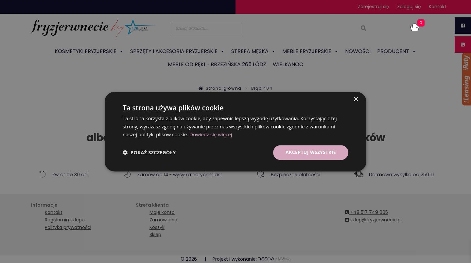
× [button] (355, 99)
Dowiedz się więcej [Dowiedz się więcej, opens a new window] (210, 134)
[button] (149, 153)
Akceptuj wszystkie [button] (311, 152)
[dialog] (235, 131)
